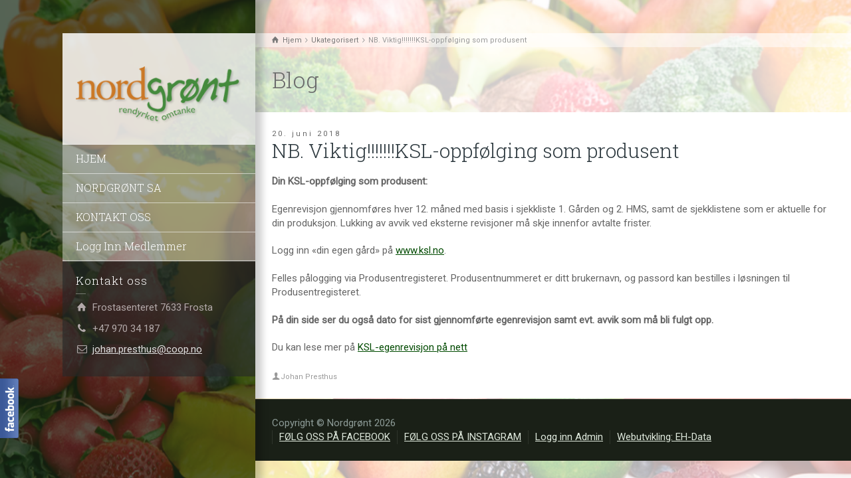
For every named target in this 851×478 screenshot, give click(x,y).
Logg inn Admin (569, 437)
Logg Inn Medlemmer (131, 246)
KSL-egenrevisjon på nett (412, 347)
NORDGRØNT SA (119, 188)
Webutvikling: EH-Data (664, 437)
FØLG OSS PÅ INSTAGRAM (462, 437)
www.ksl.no (420, 250)
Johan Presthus (309, 376)
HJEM (91, 158)
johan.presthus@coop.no (147, 349)
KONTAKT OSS (113, 217)
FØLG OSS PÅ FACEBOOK (334, 437)
